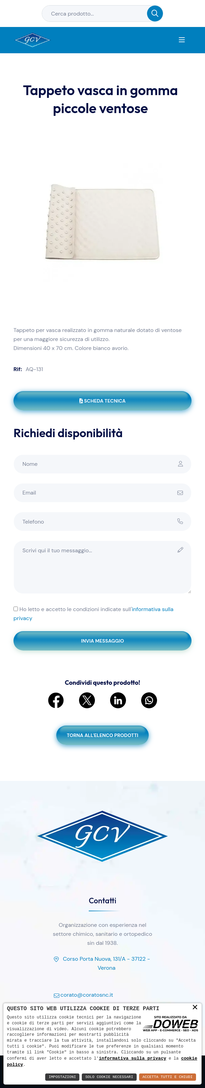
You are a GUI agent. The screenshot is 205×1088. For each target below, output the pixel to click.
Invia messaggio (102, 641)
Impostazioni (62, 1077)
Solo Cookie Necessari (109, 1077)
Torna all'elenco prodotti (102, 735)
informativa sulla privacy (132, 1058)
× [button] (195, 1007)
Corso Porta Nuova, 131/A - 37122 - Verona (101, 963)
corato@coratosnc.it (82, 995)
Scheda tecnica (102, 401)
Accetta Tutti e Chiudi (168, 1077)
